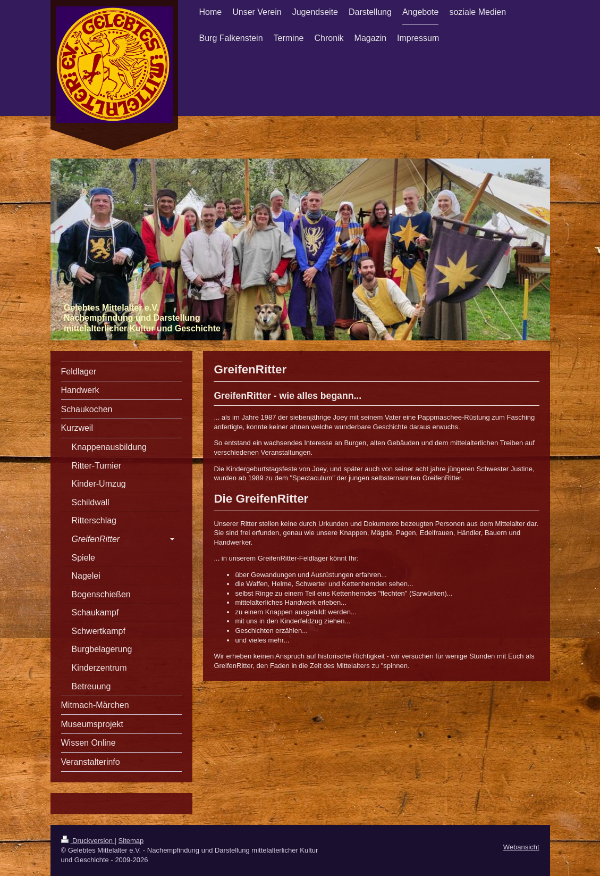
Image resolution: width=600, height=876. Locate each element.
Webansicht (521, 847)
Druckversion (88, 841)
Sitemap (131, 841)
